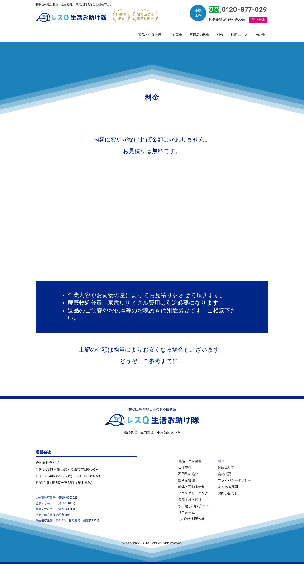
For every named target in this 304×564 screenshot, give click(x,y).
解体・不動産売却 (191, 486)
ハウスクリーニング (193, 493)
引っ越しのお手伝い (193, 506)
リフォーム (186, 512)
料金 (221, 461)
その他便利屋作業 (191, 518)
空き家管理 (186, 480)
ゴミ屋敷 (184, 467)
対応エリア (226, 467)
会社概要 (224, 473)
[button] (259, 34)
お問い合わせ (228, 493)
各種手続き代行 (189, 499)
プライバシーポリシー (234, 480)
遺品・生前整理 (189, 461)
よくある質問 (228, 486)
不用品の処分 (188, 473)
